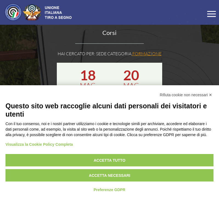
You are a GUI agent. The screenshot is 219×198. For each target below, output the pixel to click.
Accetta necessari (109, 175)
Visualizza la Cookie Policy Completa (39, 144)
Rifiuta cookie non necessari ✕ (186, 95)
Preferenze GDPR (109, 190)
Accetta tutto (109, 160)
